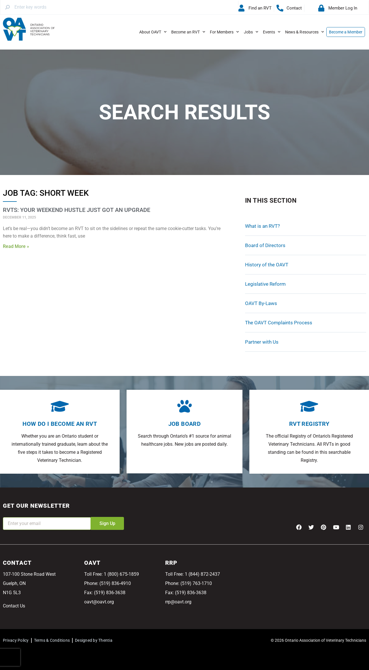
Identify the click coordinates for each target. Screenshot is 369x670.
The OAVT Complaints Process (278, 322)
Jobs (251, 32)
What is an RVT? (262, 226)
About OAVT (153, 32)
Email (8, 513)
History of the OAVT (266, 265)
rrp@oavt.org (178, 602)
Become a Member (345, 32)
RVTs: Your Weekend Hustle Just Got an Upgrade (76, 209)
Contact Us (14, 606)
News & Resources (304, 32)
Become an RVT (188, 32)
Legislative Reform (265, 284)
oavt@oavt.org (99, 602)
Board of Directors (265, 245)
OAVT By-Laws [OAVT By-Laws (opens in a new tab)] (261, 303)
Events (271, 32)
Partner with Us (261, 342)
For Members (224, 32)
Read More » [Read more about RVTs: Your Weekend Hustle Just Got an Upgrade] (16, 246)
